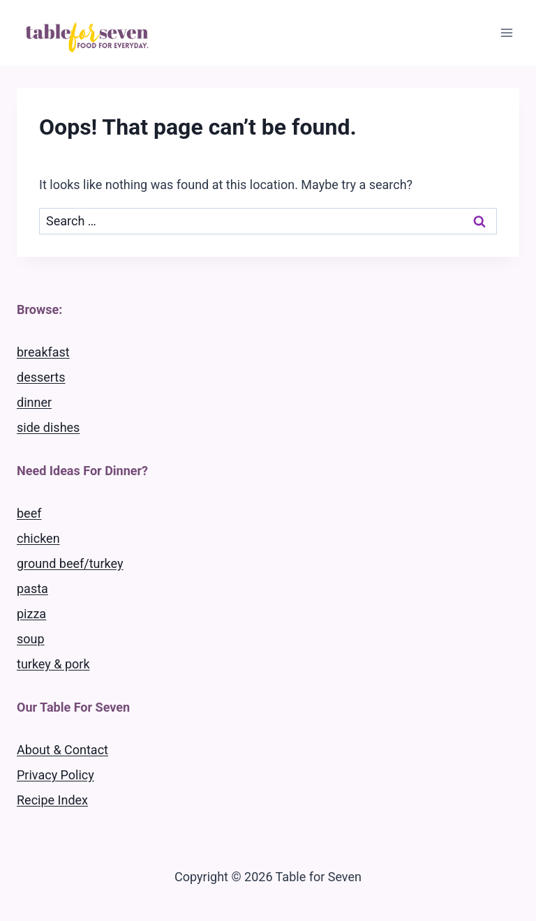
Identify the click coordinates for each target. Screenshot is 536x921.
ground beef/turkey (70, 563)
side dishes (48, 427)
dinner (34, 402)
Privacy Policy (55, 775)
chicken (38, 538)
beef (29, 513)
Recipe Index (52, 800)
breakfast (43, 352)
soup (31, 638)
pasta (32, 588)
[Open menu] (506, 32)
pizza (31, 613)
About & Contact (62, 749)
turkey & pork (53, 664)
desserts (41, 377)
